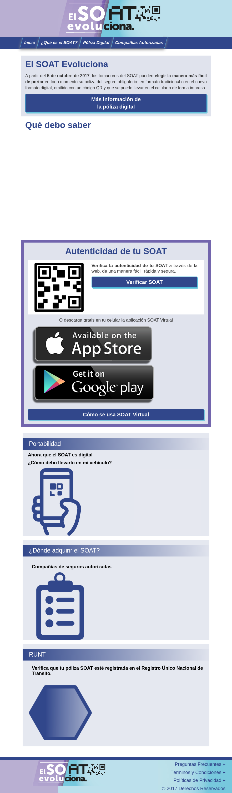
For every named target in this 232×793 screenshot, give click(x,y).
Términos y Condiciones (197, 772)
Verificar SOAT (144, 282)
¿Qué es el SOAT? (59, 42)
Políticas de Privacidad (199, 780)
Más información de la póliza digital (116, 103)
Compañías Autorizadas (139, 42)
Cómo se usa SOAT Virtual (116, 414)
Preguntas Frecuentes (200, 764)
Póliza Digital (96, 42)
